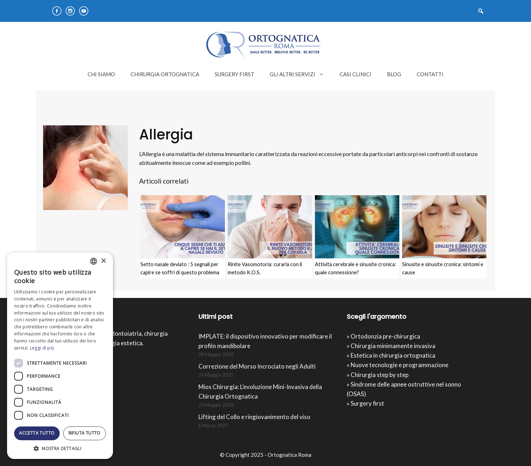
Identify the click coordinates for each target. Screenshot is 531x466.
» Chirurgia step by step (377, 374)
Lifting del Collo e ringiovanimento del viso (254, 416)
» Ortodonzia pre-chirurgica (383, 336)
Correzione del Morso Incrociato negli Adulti (257, 366)
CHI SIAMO (101, 74)
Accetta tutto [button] (36, 433)
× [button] (103, 261)
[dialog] (60, 355)
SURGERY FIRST (234, 74)
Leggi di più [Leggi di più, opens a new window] (42, 348)
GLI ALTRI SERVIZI (301, 74)
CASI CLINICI (355, 74)
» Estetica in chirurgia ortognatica (391, 355)
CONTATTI (430, 74)
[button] (60, 448)
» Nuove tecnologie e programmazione (397, 365)
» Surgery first (365, 403)
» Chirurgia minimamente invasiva (391, 346)
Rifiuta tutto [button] (84, 433)
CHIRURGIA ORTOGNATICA (165, 74)
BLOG (394, 74)
